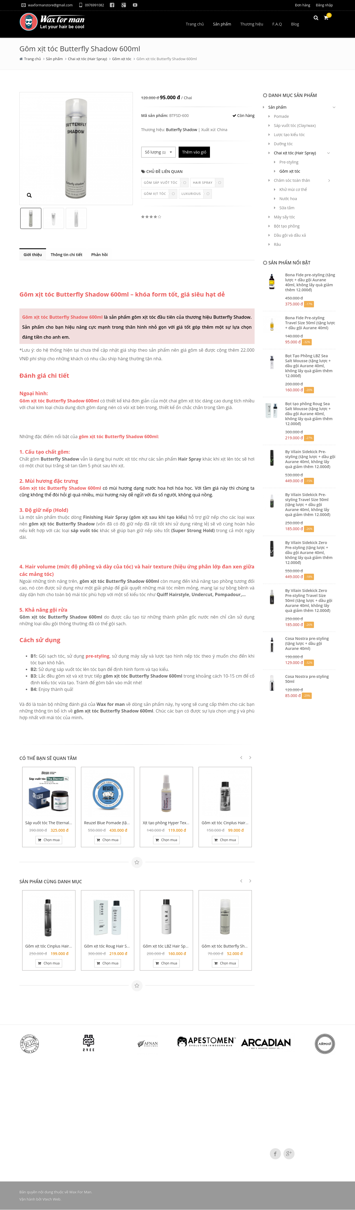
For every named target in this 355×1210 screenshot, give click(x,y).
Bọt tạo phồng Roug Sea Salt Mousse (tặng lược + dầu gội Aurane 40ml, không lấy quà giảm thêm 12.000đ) (309, 413)
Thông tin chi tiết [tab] (67, 254)
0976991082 (91, 5)
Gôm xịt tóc (121, 58)
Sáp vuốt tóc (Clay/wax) (295, 125)
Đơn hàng (302, 5)
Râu (277, 244)
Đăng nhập (324, 5)
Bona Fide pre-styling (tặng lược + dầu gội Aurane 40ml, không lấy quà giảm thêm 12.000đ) (310, 282)
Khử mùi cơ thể (293, 189)
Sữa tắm (287, 207)
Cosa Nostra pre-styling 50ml (307, 679)
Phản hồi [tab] (101, 254)
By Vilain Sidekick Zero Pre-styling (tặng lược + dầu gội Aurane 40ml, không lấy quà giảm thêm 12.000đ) (309, 552)
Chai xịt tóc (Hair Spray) (87, 58)
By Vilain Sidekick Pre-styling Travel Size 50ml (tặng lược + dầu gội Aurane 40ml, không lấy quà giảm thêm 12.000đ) (307, 504)
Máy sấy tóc (284, 216)
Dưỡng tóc (283, 143)
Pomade (281, 116)
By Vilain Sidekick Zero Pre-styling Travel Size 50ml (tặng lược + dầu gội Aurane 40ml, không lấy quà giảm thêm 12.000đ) (308, 600)
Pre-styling (289, 162)
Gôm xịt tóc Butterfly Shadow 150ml (234, 946)
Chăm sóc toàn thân (292, 180)
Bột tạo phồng (287, 226)
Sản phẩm (54, 58)
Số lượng (158, 152)
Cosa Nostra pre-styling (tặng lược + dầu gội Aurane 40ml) (307, 643)
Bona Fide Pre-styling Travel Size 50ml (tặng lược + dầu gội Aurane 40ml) (310, 322)
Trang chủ (32, 58)
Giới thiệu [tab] (33, 254)
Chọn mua (49, 840)
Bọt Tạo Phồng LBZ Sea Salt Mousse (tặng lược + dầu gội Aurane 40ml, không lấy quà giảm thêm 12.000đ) (309, 365)
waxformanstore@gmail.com (47, 5)
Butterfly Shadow (181, 129)
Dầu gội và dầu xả (290, 235)
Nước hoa (288, 198)
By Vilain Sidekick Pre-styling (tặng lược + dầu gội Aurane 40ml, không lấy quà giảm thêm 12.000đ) (310, 459)
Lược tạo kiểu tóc (289, 134)
